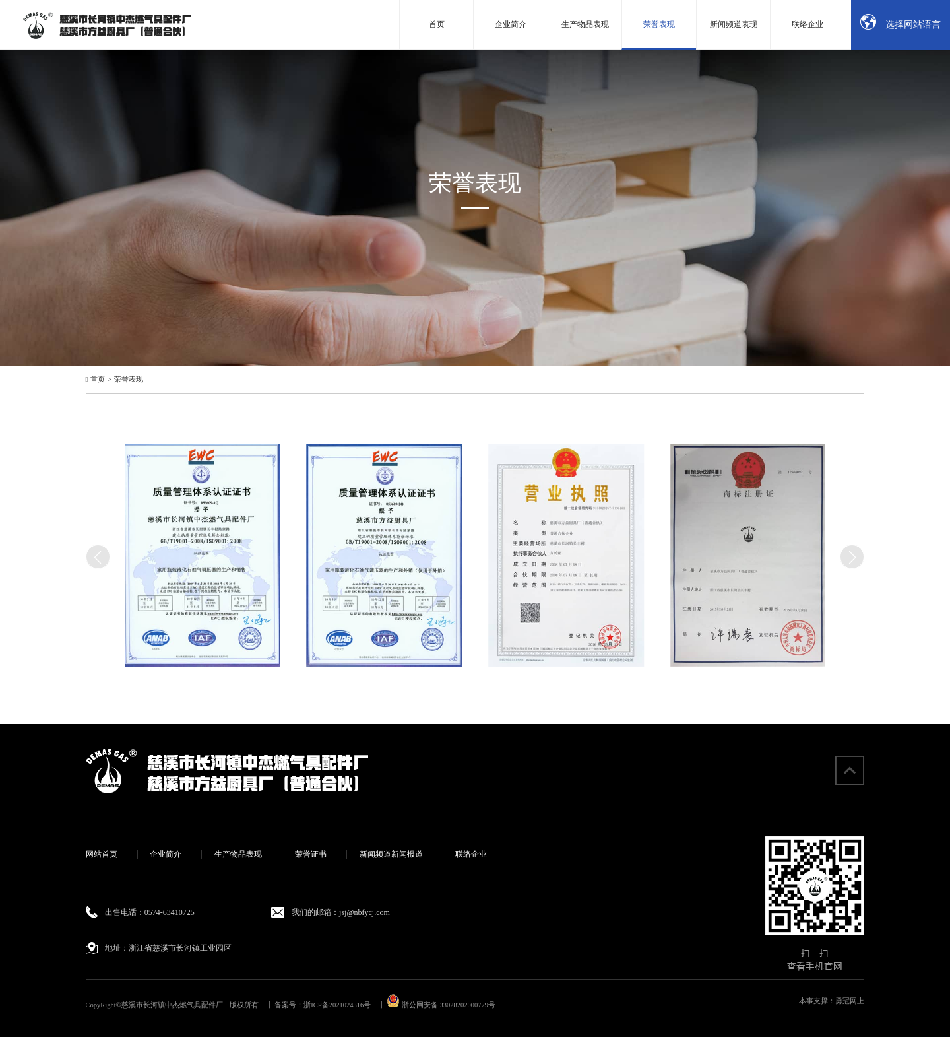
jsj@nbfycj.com (364, 912)
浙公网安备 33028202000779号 (441, 1005)
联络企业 (471, 854)
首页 (97, 379)
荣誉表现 (128, 379)
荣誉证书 (311, 854)
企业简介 (165, 854)
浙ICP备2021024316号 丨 (344, 1005)
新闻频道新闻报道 (391, 854)
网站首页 (101, 854)
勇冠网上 (849, 1001)
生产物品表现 (238, 854)
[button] (852, 557)
